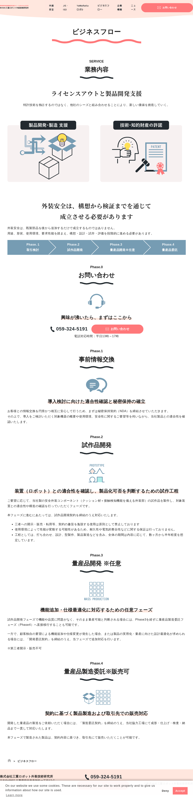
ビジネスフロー (118, 9)
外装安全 (57, 9)
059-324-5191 (83, 330)
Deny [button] (165, 790)
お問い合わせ (181, 9)
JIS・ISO (74, 9)
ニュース (154, 9)
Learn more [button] (14, 795)
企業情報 (138, 9)
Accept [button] (180, 790)
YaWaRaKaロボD (95, 9)
